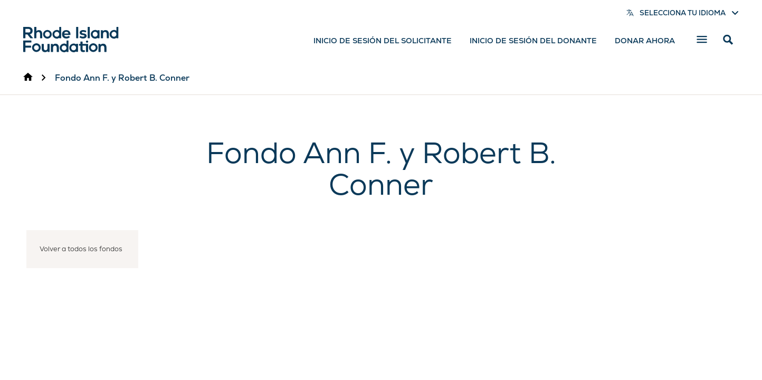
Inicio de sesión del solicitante (382, 40)
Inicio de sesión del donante (533, 40)
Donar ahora (645, 40)
